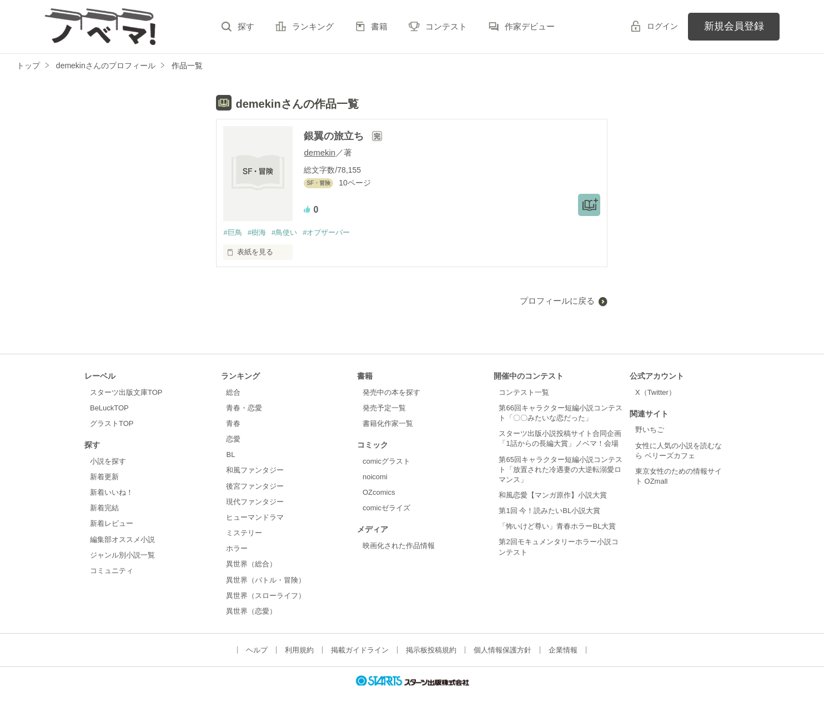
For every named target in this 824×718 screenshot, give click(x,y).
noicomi (375, 477)
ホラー (237, 548)
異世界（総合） (251, 564)
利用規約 (299, 650)
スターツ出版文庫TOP (126, 392)
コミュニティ (111, 570)
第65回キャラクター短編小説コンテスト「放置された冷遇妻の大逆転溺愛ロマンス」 (560, 469)
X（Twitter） (655, 392)
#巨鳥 (232, 232)
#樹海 (257, 232)
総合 (233, 392)
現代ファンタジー (255, 502)
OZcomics (379, 492)
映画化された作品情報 (399, 545)
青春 (233, 423)
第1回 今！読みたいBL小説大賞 (549, 510)
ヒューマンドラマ (255, 517)
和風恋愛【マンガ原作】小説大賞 (553, 495)
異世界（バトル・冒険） (265, 580)
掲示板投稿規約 (431, 650)
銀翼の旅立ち (335, 136)
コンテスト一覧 (524, 392)
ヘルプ (257, 650)
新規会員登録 (734, 26)
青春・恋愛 (244, 408)
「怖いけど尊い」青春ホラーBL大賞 (557, 526)
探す (246, 26)
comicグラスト (386, 461)
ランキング (313, 26)
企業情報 (563, 650)
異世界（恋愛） (251, 611)
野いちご (649, 429)
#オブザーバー (326, 232)
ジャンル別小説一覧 (122, 555)
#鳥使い (284, 232)
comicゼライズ (386, 508)
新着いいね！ (111, 492)
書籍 (379, 26)
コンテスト (446, 26)
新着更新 (104, 477)
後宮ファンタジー (255, 486)
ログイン (662, 26)
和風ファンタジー (255, 470)
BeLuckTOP (109, 408)
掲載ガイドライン (360, 650)
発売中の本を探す (391, 392)
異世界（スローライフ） (265, 595)
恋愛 (233, 439)
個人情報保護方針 (502, 650)
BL (230, 454)
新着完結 (104, 508)
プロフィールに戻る (557, 300)
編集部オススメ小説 (122, 539)
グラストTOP (111, 423)
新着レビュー (111, 523)
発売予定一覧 (384, 408)
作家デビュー (530, 26)
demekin (319, 152)
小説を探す (108, 461)
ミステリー (244, 533)
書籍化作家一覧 (388, 423)
